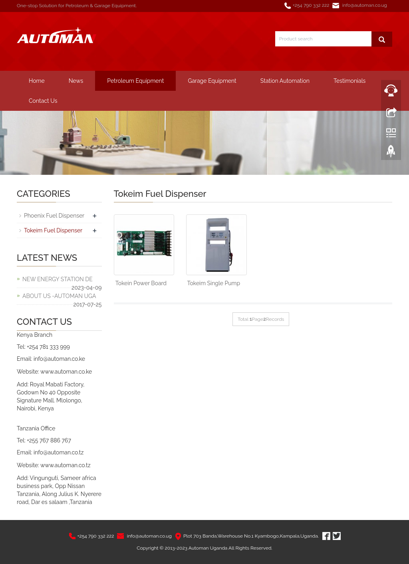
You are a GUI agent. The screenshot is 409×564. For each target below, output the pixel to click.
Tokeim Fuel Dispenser (53, 230)
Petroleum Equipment (135, 81)
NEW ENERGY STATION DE (57, 279)
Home (37, 81)
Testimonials (349, 81)
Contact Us (43, 101)
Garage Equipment (212, 81)
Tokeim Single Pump (213, 283)
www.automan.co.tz (65, 465)
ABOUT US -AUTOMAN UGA (59, 296)
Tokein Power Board (141, 283)
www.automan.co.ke (66, 371)
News (76, 81)
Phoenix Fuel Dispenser (54, 215)
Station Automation (285, 81)
